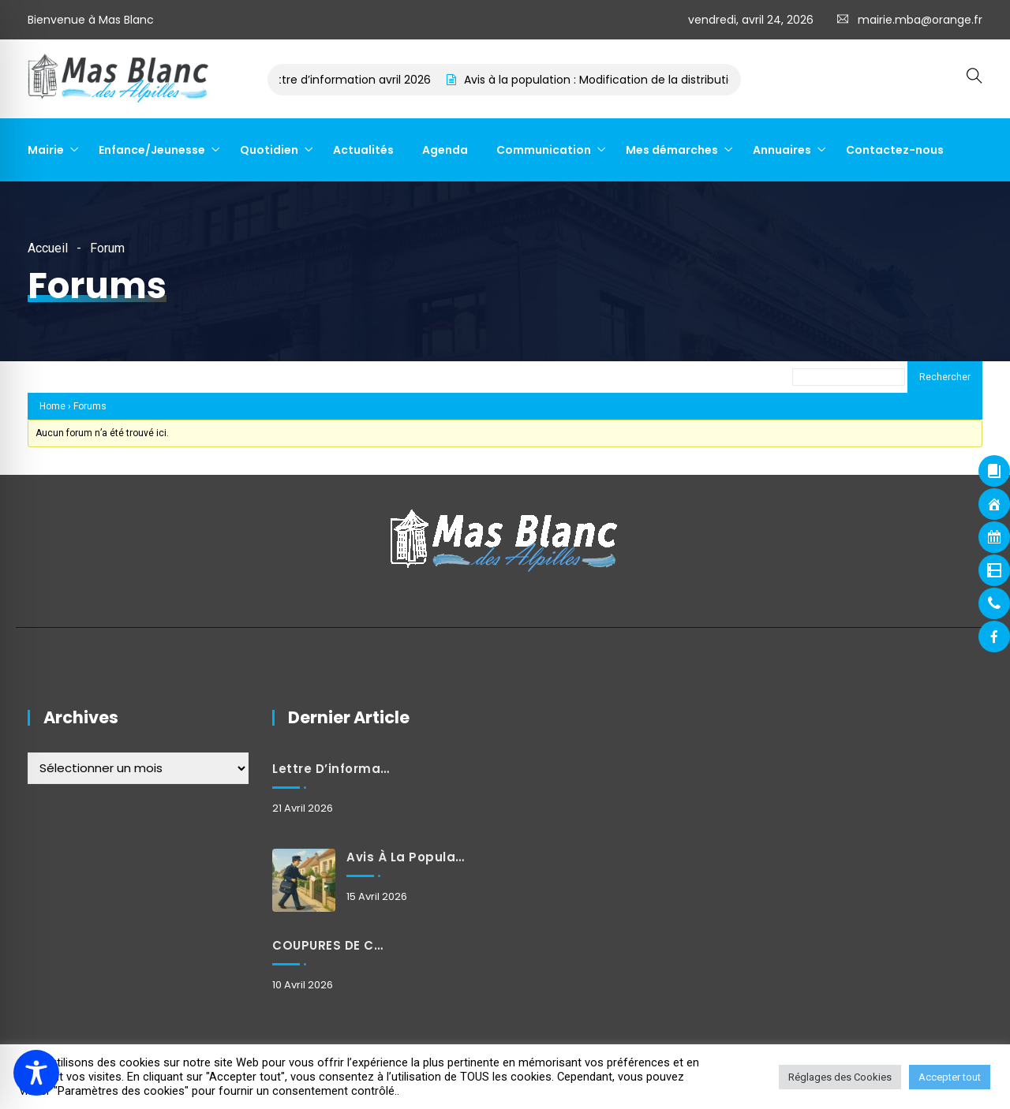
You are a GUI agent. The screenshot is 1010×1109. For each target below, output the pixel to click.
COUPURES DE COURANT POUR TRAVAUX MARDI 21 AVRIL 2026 (332, 945)
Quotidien (269, 150)
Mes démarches (672, 150)
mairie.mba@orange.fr (920, 20)
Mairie (46, 150)
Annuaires (782, 150)
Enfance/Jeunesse (152, 150)
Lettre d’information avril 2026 (359, 80)
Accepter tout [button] (949, 1077)
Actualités (363, 150)
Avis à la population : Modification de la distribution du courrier (646, 80)
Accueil (48, 248)
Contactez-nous (895, 150)
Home (52, 406)
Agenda (445, 150)
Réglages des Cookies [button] (840, 1077)
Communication (543, 150)
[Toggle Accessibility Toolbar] (36, 1072)
